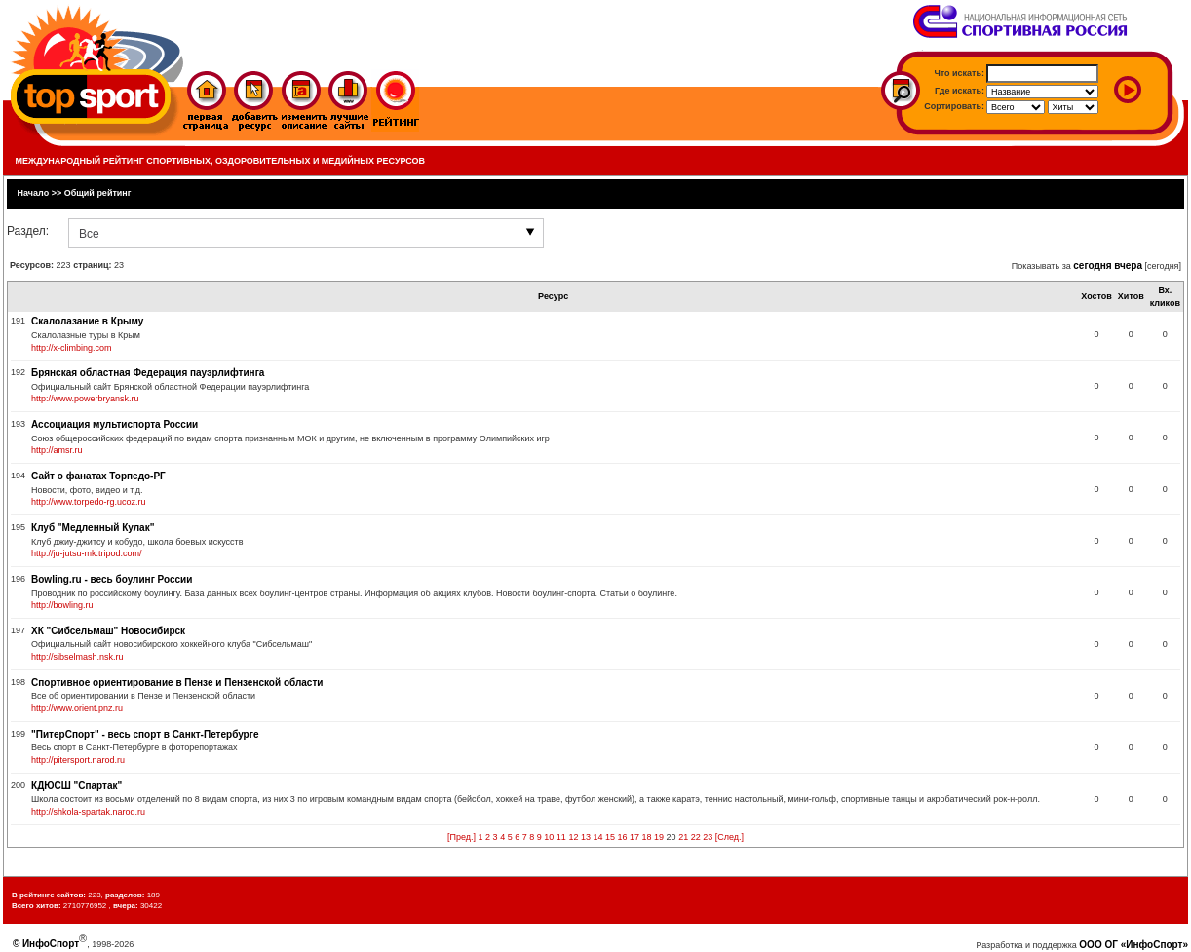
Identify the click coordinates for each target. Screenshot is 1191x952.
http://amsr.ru (57, 450)
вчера (1128, 265)
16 (623, 837)
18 (647, 837)
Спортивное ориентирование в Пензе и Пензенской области (177, 682)
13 (586, 837)
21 (683, 837)
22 (696, 837)
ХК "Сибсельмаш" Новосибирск (108, 631)
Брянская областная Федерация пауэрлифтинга (147, 372)
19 (659, 837)
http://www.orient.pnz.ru (77, 708)
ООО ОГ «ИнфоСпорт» (1133, 944)
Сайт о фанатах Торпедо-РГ (98, 476)
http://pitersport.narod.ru (78, 760)
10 (549, 837)
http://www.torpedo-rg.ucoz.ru (88, 502)
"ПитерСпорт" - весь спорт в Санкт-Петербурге (144, 734)
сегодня (1092, 265)
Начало (34, 193)
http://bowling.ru (62, 605)
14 (597, 837)
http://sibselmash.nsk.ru (77, 657)
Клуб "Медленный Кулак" (92, 527)
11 (561, 837)
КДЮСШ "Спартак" (76, 786)
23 (707, 837)
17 (634, 837)
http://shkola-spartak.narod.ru (88, 812)
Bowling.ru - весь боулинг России (111, 579)
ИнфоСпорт (50, 943)
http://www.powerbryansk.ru (85, 398)
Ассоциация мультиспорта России (114, 424)
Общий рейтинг (98, 193)
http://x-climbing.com (71, 348)
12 (573, 837)
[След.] (729, 837)
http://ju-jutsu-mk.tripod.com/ (86, 553)
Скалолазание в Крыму (87, 321)
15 (610, 837)
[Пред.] (461, 837)
